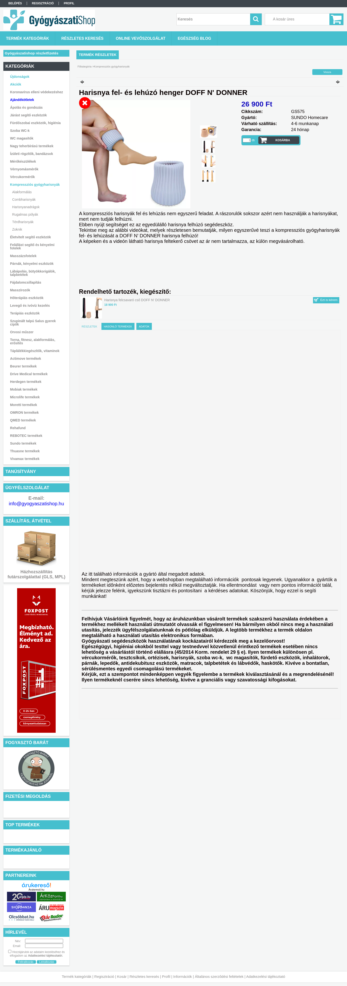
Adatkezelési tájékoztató (265, 976)
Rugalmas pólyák (25, 214)
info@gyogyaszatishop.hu (36, 503)
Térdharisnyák (23, 222)
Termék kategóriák (77, 976)
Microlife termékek (25, 397)
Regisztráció (104, 976)
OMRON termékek (24, 412)
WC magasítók (21, 138)
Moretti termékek (23, 405)
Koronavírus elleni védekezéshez (36, 92)
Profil (166, 976)
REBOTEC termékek (26, 436)
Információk (182, 976)
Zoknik (17, 229)
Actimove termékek (25, 358)
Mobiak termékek (24, 389)
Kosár (122, 976)
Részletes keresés (144, 976)
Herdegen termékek (25, 382)
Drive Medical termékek (29, 374)
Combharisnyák (24, 199)
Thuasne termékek (25, 451)
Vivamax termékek (25, 459)
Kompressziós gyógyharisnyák (112, 66)
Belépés (15, 3)
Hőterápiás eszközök (27, 298)
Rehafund (18, 428)
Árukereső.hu (36, 889)
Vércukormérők (22, 177)
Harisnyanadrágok (26, 207)
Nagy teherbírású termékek (31, 146)
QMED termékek (23, 420)
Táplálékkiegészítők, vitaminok (35, 351)
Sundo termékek (23, 443)
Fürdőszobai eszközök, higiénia (35, 123)
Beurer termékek (23, 366)
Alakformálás (22, 192)
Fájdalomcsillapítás (25, 282)
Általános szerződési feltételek (219, 976)
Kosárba (282, 140)
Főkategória (85, 66)
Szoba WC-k (20, 131)
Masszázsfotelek (23, 256)
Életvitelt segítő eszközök (30, 237)
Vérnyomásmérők (24, 169)
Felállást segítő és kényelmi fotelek (32, 246)
